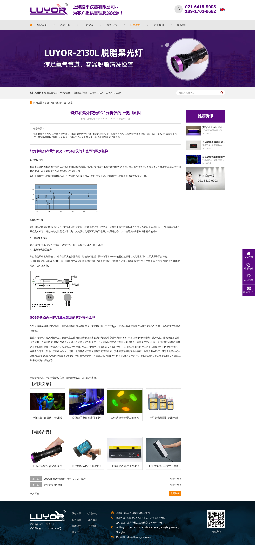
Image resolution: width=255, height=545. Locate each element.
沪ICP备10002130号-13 (42, 524)
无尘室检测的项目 (53, 485)
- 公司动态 (76, 519)
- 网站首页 (76, 513)
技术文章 (68, 102)
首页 (47, 102)
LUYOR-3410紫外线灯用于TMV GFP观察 (65, 479)
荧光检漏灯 (66, 92)
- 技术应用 (76, 526)
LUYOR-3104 (96, 92)
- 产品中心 (92, 513)
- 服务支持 (92, 519)
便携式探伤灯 (51, 92)
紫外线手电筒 (80, 92)
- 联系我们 (76, 532)
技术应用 (56, 102)
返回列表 (175, 493)
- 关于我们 (92, 526)
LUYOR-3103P (113, 92)
